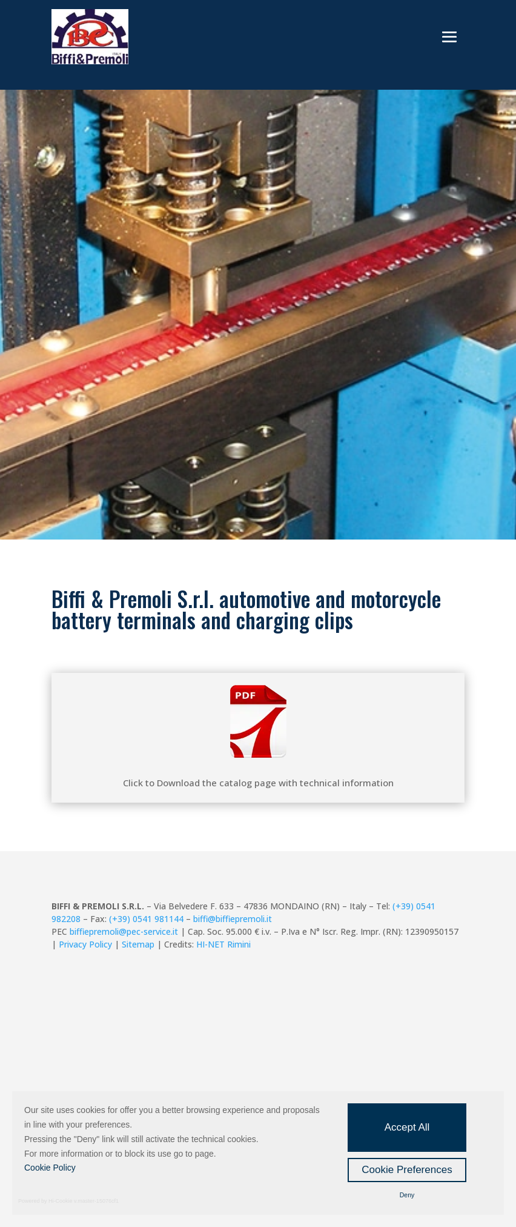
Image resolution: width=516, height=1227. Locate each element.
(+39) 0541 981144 (146, 918)
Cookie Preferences (407, 1169)
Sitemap (138, 944)
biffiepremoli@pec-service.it (124, 931)
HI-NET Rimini (223, 944)
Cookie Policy (50, 1167)
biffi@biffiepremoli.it (232, 918)
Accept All (407, 1127)
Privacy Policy (85, 944)
